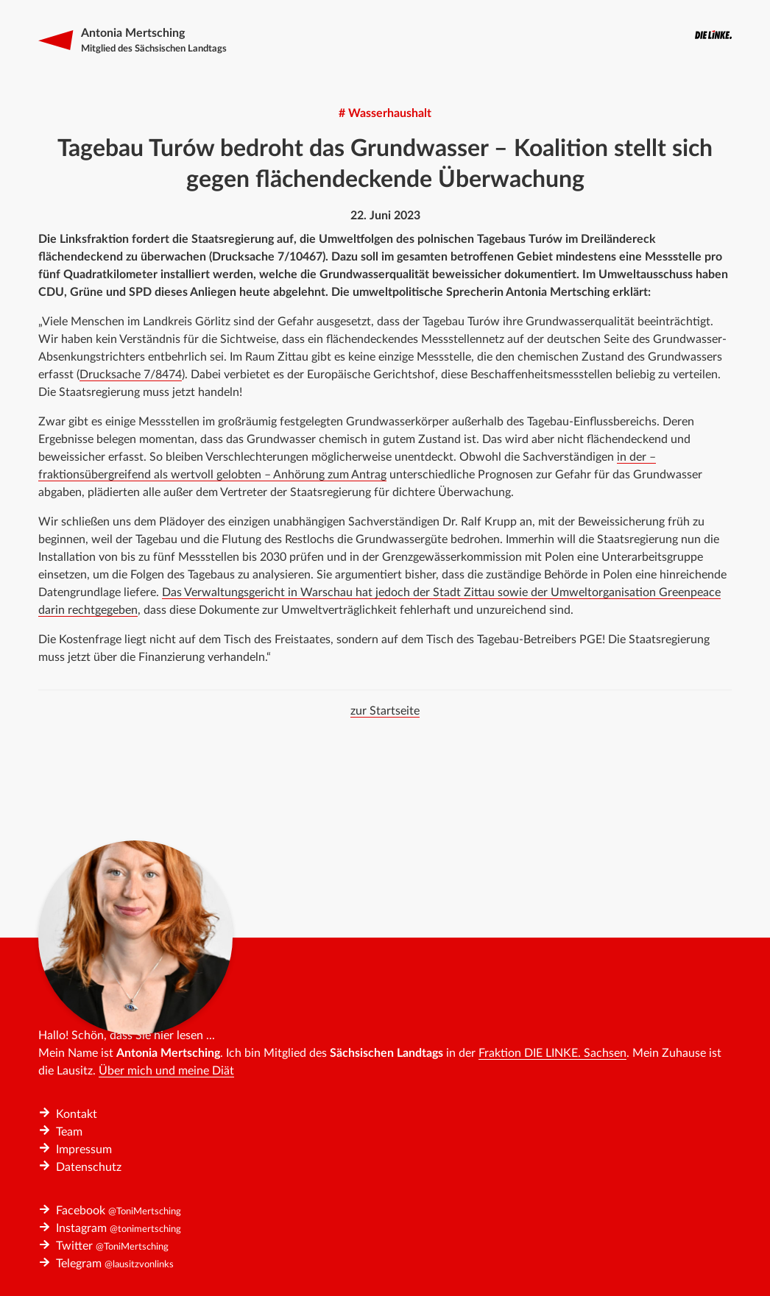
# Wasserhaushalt (385, 113)
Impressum (84, 1149)
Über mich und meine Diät (166, 1071)
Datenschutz (88, 1167)
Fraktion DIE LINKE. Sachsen (552, 1053)
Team (69, 1132)
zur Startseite (385, 711)
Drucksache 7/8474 (131, 374)
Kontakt (76, 1114)
